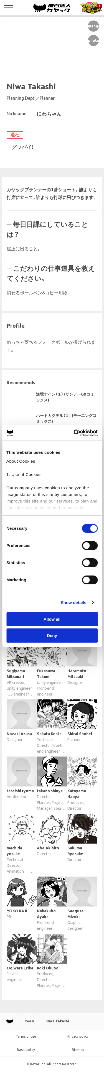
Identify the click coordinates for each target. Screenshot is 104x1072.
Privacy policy (77, 1036)
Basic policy (26, 1049)
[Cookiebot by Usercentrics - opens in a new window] (74, 433)
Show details (74, 602)
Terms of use (26, 1036)
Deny (52, 635)
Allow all (52, 619)
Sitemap (78, 1049)
